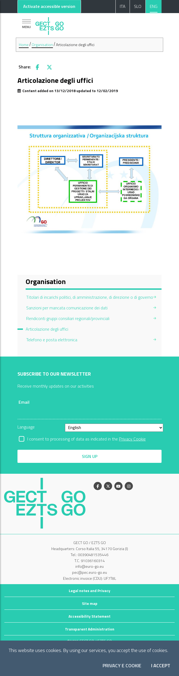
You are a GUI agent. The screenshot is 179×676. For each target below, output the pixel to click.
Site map (89, 603)
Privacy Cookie (132, 439)
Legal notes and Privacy (89, 590)
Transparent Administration (89, 629)
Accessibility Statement (89, 616)
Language (26, 427)
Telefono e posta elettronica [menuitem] (51, 339)
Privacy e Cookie (122, 665)
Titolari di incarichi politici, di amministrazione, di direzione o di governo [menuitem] (89, 297)
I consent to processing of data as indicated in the (86, 439)
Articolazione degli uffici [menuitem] (47, 329)
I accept (160, 665)
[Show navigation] (26, 24)
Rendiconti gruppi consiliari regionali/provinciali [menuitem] (67, 318)
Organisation (42, 44)
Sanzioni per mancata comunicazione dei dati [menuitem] (67, 307)
